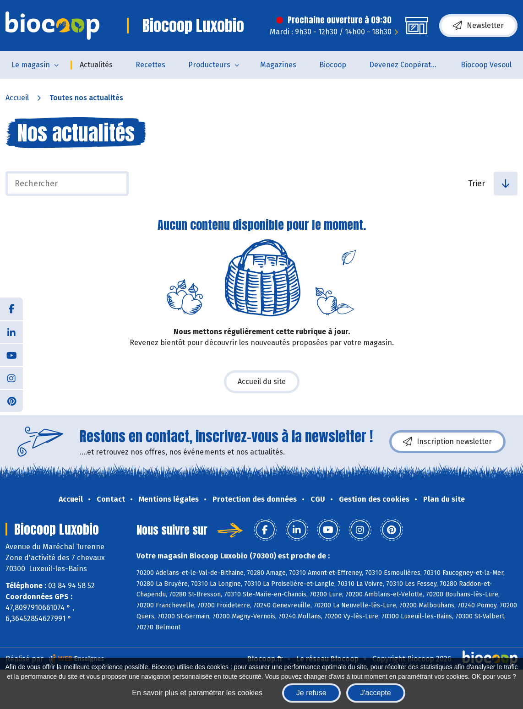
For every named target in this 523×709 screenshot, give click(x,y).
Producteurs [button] (209, 64)
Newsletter (478, 25)
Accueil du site (262, 381)
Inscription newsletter (447, 441)
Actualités (96, 64)
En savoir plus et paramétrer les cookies (197, 693)
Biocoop (332, 64)
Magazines (278, 64)
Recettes (150, 64)
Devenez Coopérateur (405, 64)
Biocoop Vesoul (486, 64)
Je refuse (311, 693)
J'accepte (375, 693)
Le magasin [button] (30, 64)
